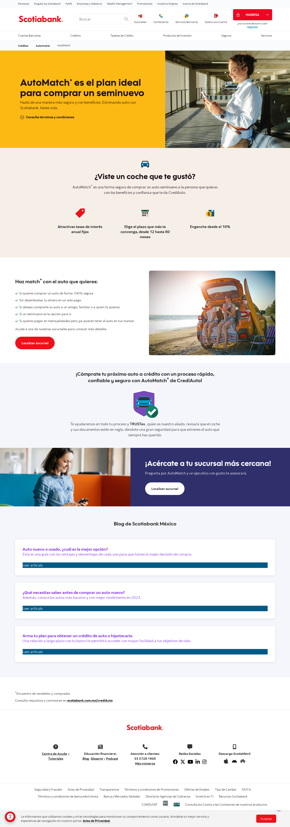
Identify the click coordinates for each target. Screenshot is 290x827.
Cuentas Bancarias (29, 35)
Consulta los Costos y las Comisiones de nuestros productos (226, 804)
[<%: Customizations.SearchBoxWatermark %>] (103, 19)
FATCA (246, 789)
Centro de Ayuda (54, 754)
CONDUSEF (149, 804)
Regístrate (252, 27)
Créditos (75, 35)
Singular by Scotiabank (47, 3)
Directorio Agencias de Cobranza (168, 796)
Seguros (226, 35)
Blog (86, 758)
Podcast (112, 758)
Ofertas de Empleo (197, 789)
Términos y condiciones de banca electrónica (68, 796)
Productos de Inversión (177, 35)
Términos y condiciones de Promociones (151, 789)
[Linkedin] (198, 761)
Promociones (144, 3)
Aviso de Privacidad (81, 789)
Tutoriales (55, 758)
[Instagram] (204, 761)
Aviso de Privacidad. (96, 821)
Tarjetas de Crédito (121, 35)
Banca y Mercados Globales (122, 796)
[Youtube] (190, 761)
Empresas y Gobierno (89, 3)
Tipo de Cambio (225, 789)
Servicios (266, 35)
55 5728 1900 (145, 758)
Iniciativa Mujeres (167, 3)
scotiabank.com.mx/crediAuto (90, 700)
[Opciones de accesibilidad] (10, 817)
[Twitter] (182, 761)
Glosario (97, 758)
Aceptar (266, 819)
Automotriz (43, 45)
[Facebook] (175, 761)
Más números (145, 763)
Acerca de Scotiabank (195, 3)
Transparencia (109, 789)
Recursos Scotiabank (233, 796)
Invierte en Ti (204, 796)
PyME (68, 3)
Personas (23, 3)
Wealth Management (119, 3)
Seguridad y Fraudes (48, 789)
